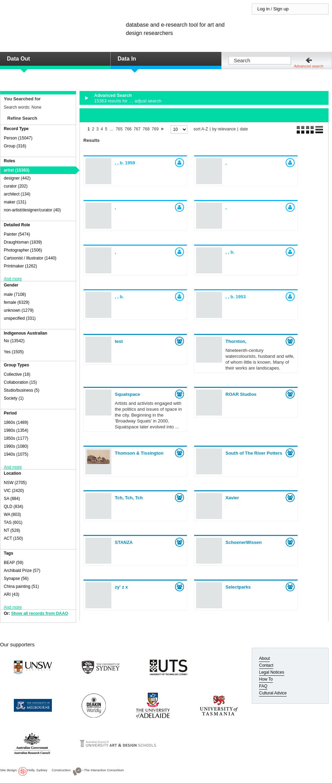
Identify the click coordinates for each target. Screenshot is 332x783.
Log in (263, 8)
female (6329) (16, 302)
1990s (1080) (16, 446)
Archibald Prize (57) (22, 570)
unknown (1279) (19, 310)
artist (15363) (16, 170)
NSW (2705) (15, 482)
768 (146, 129)
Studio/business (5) (21, 390)
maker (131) (15, 202)
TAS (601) (13, 522)
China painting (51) (21, 586)
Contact (266, 665)
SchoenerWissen (243, 542)
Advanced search (308, 66)
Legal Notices (271, 672)
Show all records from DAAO (39, 613)
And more (13, 278)
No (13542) (14, 340)
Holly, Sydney (37, 770)
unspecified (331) (20, 318)
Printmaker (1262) (20, 266)
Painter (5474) (17, 234)
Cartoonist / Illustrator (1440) (30, 258)
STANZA (124, 542)
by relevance (224, 129)
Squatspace (127, 394)
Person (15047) (18, 138)
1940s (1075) (16, 454)
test (119, 341)
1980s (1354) (16, 430)
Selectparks (238, 587)
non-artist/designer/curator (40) (32, 210)
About (264, 658)
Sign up (280, 8)
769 (155, 129)
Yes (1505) (14, 351)
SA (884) (12, 498)
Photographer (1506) (23, 250)
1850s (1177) (16, 438)
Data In (127, 59)
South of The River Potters (253, 453)
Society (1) (14, 398)
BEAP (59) (13, 562)
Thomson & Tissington (139, 453)
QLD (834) (13, 506)
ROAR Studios (241, 394)
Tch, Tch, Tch (129, 497)
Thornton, (236, 341)
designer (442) (17, 178)
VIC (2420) (14, 490)
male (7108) (15, 294)
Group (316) (15, 146)
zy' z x (121, 587)
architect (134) (17, 194)
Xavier (232, 497)
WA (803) (12, 514)
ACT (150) (13, 538)
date (244, 129)
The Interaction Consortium (104, 770)
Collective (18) (17, 374)
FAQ (263, 686)
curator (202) (16, 186)
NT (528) (12, 530)
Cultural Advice (273, 693)
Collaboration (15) (20, 382)
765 (119, 129)
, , (125, 162)
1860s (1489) (16, 422)
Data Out (18, 59)
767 (137, 129)
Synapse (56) (16, 578)
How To (266, 679)
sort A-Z (201, 129)
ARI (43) (11, 594)
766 (127, 129)
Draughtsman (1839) (23, 242)
